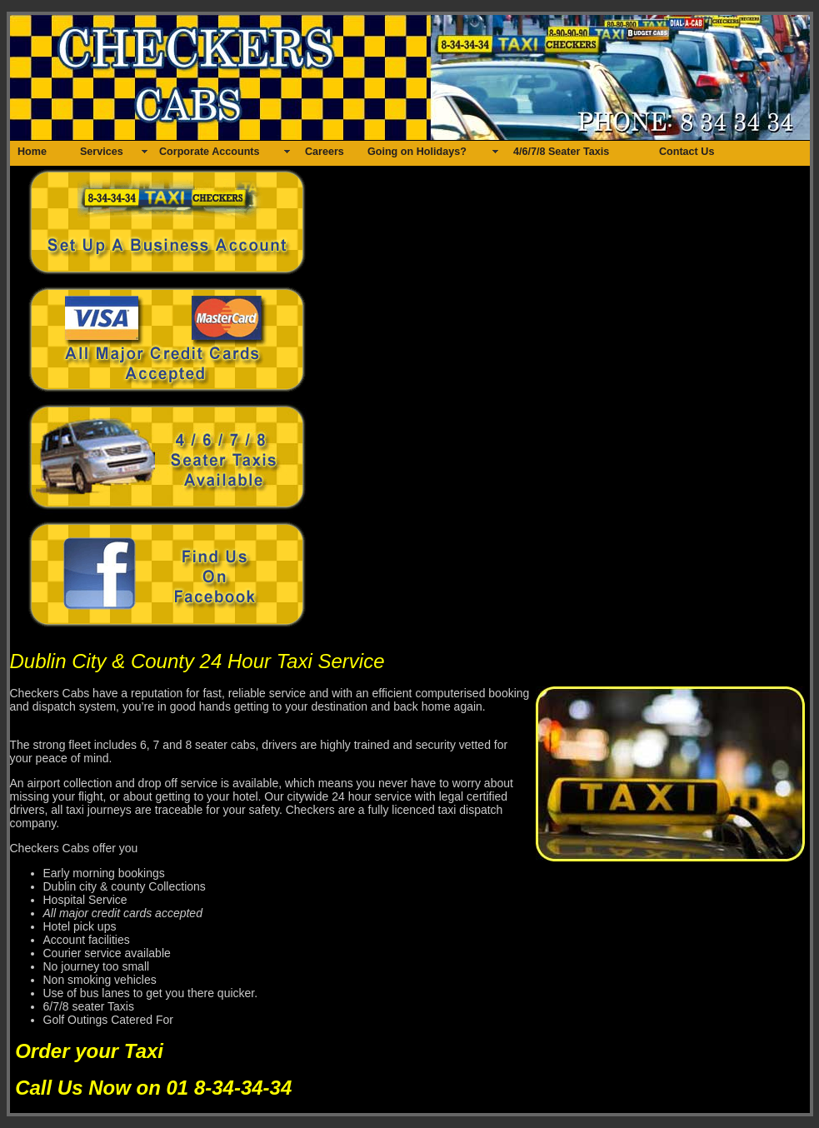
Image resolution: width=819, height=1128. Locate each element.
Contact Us (686, 151)
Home (32, 151)
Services (101, 151)
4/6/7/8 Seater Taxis (561, 151)
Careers (324, 151)
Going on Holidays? (417, 151)
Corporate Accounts (209, 151)
